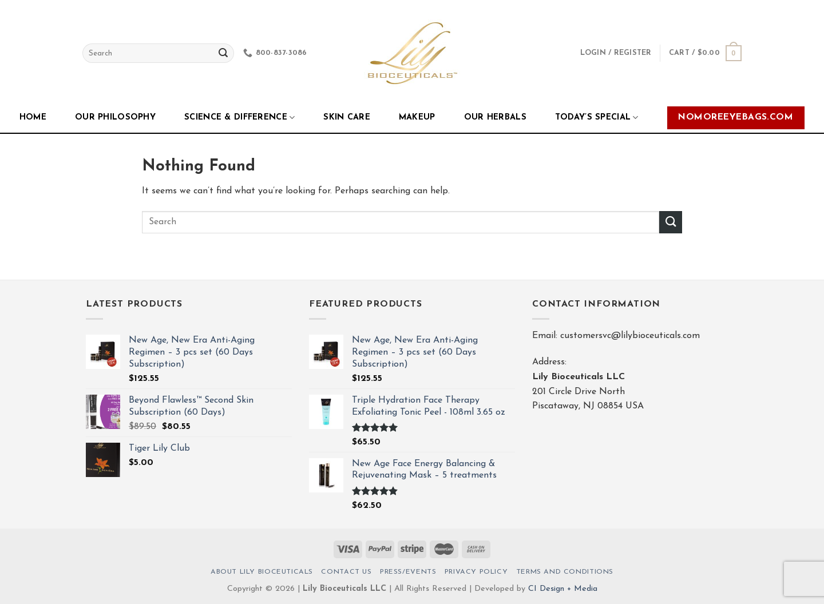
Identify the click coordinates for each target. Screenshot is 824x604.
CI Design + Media (562, 589)
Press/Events (408, 572)
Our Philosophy (115, 117)
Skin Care (346, 117)
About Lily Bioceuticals (262, 572)
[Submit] (670, 222)
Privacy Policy (476, 572)
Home (32, 117)
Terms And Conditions (564, 572)
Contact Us (346, 572)
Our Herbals (495, 117)
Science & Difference (239, 117)
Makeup (417, 117)
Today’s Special (597, 117)
